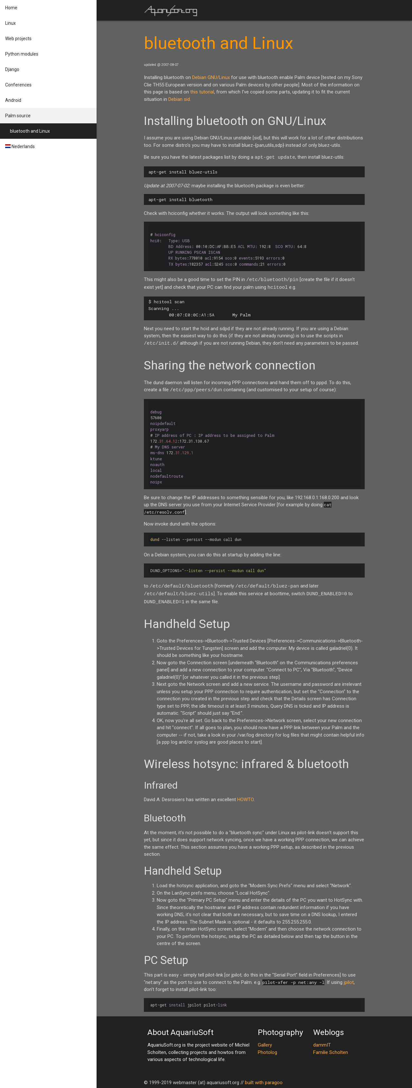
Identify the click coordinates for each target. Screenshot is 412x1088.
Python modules (21, 54)
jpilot (349, 980)
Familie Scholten (330, 1050)
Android (13, 100)
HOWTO (245, 797)
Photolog (267, 1050)
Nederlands (20, 146)
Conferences (18, 84)
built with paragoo (264, 1080)
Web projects (18, 38)
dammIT (322, 1042)
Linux (10, 23)
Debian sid (179, 99)
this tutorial (202, 92)
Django (12, 69)
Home (11, 7)
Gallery (265, 1042)
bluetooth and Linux (30, 131)
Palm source (18, 115)
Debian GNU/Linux (211, 77)
